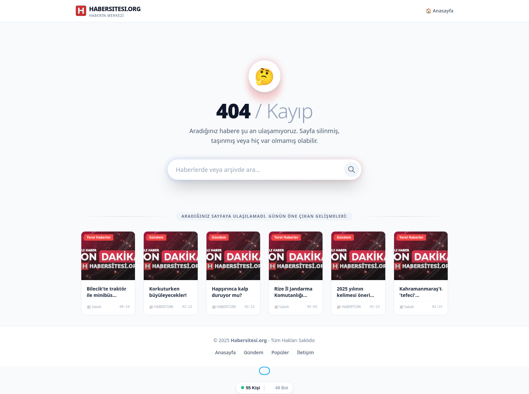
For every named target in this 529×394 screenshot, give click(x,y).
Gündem (253, 352)
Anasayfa (225, 352)
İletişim (305, 352)
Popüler (280, 352)
